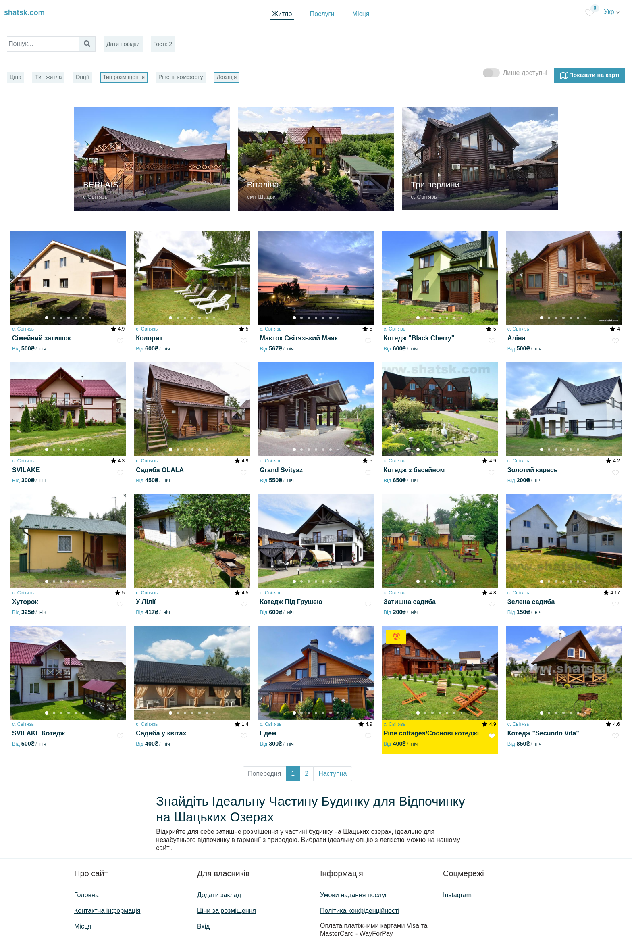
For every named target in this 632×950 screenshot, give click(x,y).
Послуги (322, 13)
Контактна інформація (107, 910)
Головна (86, 895)
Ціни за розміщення (226, 910)
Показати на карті (589, 75)
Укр (612, 11)
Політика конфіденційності (359, 910)
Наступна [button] (332, 773)
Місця (361, 13)
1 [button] (293, 773)
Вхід (203, 926)
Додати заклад (219, 895)
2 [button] (306, 773)
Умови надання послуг (353, 895)
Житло (282, 13)
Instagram (457, 895)
